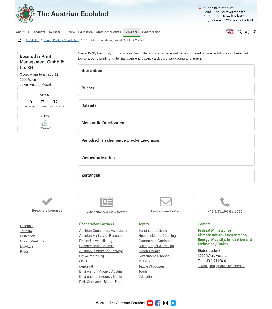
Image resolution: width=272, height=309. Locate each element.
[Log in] (254, 32)
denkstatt (86, 266)
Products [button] (38, 32)
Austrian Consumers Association (103, 230)
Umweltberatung (91, 256)
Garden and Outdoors (155, 241)
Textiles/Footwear (152, 266)
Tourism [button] (54, 32)
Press (24, 251)
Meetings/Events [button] (108, 32)
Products (26, 226)
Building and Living (153, 230)
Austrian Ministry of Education (101, 236)
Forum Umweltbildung (95, 241)
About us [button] (22, 32)
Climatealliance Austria (96, 246)
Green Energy (149, 251)
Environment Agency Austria (100, 271)
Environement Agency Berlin (100, 276)
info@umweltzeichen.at (227, 266)
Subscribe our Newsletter (106, 212)
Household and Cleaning (157, 236)
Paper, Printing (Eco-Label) (61, 40)
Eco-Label (32, 40)
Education (27, 236)
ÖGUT (84, 261)
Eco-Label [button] (131, 32)
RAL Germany (90, 281)
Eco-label (27, 246)
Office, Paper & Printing (156, 246)
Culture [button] (69, 32)
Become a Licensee (47, 210)
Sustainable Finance (154, 256)
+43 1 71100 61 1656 (225, 211)
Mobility (144, 261)
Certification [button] (151, 32)
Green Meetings (32, 241)
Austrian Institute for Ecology (101, 251)
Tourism (26, 231)
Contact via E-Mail (165, 211)
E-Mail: (203, 266)
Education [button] (85, 32)
